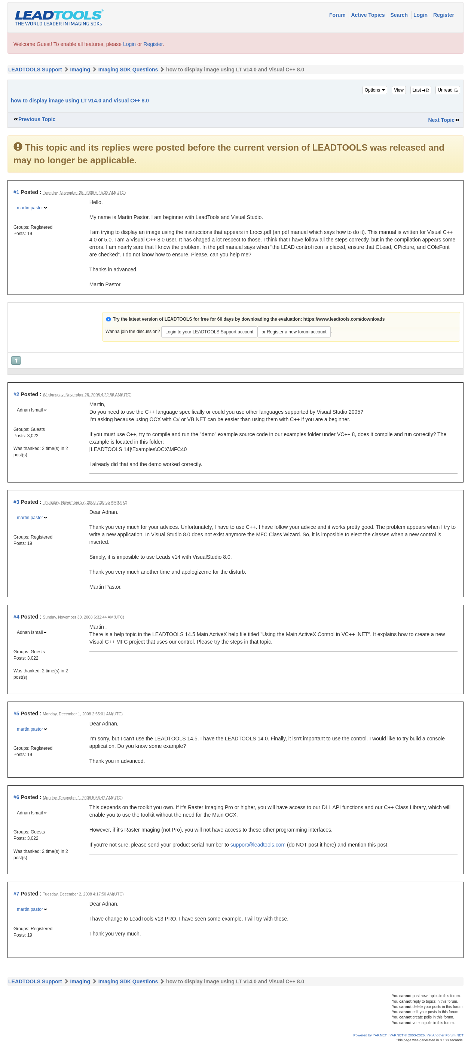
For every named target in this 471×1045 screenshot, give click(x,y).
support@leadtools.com (257, 845)
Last (421, 90)
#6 (16, 797)
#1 (16, 192)
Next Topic (441, 120)
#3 (16, 502)
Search (399, 15)
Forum (338, 15)
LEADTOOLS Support (35, 70)
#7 (16, 894)
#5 (16, 713)
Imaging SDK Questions (128, 70)
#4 (16, 617)
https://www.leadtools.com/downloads (344, 319)
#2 (16, 394)
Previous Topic (36, 119)
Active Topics (368, 15)
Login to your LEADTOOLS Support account (209, 332)
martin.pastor (30, 207)
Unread (448, 90)
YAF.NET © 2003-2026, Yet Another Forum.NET (426, 1035)
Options (375, 90)
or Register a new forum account (294, 332)
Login (421, 15)
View (399, 90)
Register (443, 15)
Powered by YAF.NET (370, 1035)
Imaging (80, 70)
